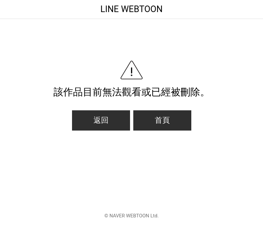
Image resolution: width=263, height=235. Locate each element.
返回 (101, 120)
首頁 (162, 120)
